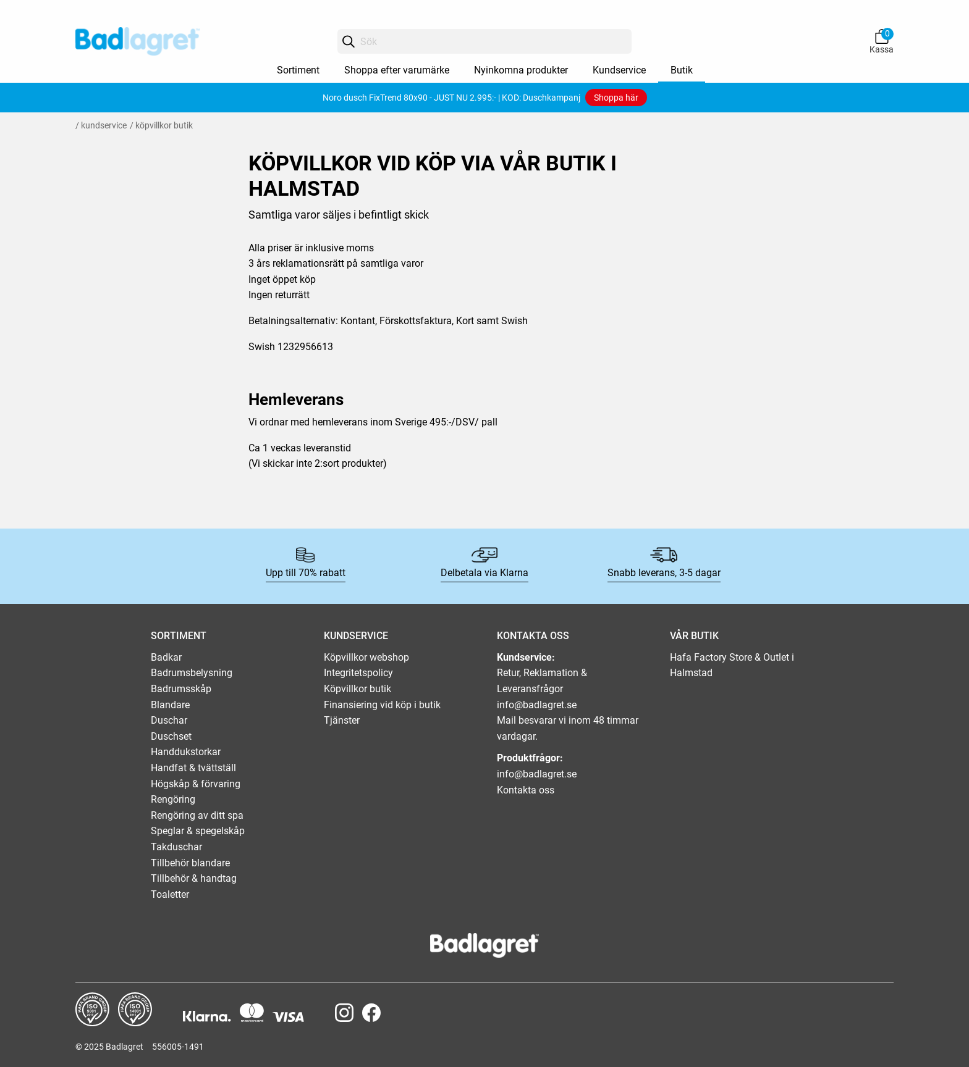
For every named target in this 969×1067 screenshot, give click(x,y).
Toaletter (170, 894)
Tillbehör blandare (190, 863)
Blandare (170, 705)
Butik (682, 70)
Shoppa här (616, 98)
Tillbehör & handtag (194, 878)
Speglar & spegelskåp (198, 831)
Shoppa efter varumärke (396, 70)
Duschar (169, 720)
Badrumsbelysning (191, 673)
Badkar (166, 657)
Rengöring (173, 799)
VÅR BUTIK (694, 636)
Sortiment (298, 70)
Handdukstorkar (186, 752)
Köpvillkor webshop (366, 657)
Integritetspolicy (358, 673)
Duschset (171, 736)
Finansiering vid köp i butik (382, 705)
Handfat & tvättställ (193, 768)
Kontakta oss (525, 790)
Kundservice (619, 70)
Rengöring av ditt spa (197, 815)
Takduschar (176, 847)
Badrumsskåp (181, 689)
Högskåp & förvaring (195, 784)
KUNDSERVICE (356, 636)
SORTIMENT (178, 636)
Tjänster (342, 720)
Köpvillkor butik (357, 689)
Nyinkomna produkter (521, 70)
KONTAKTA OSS (533, 636)
